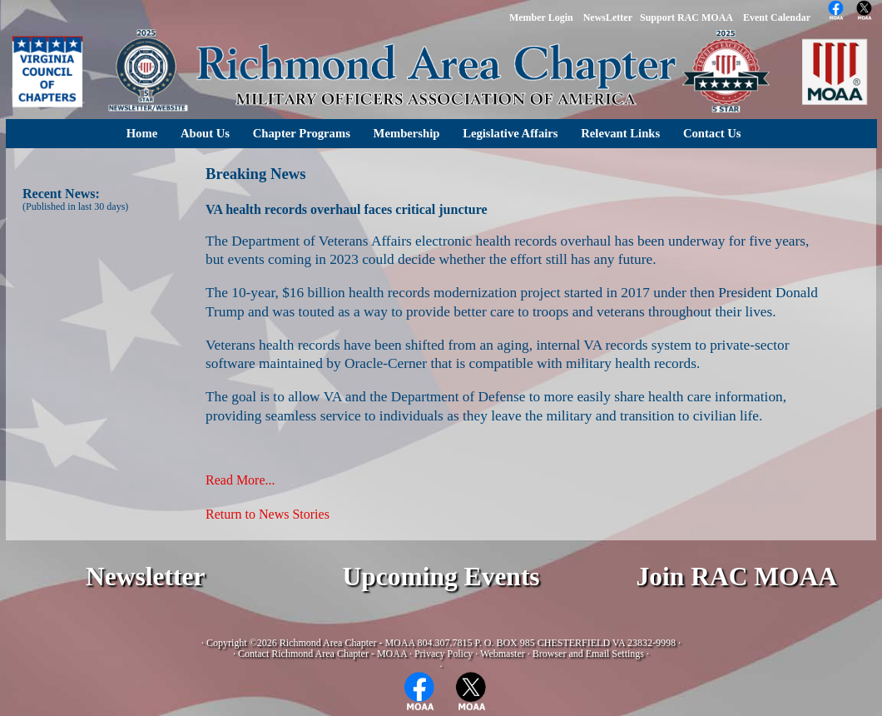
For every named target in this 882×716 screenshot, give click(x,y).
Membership (407, 133)
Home (141, 133)
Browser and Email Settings (588, 653)
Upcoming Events (440, 576)
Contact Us (712, 133)
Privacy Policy (443, 653)
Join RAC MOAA (737, 576)
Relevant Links (620, 133)
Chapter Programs (301, 133)
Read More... (240, 480)
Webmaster (502, 653)
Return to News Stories (268, 514)
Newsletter (145, 576)
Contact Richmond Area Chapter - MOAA (322, 653)
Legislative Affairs (510, 133)
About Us (205, 133)
